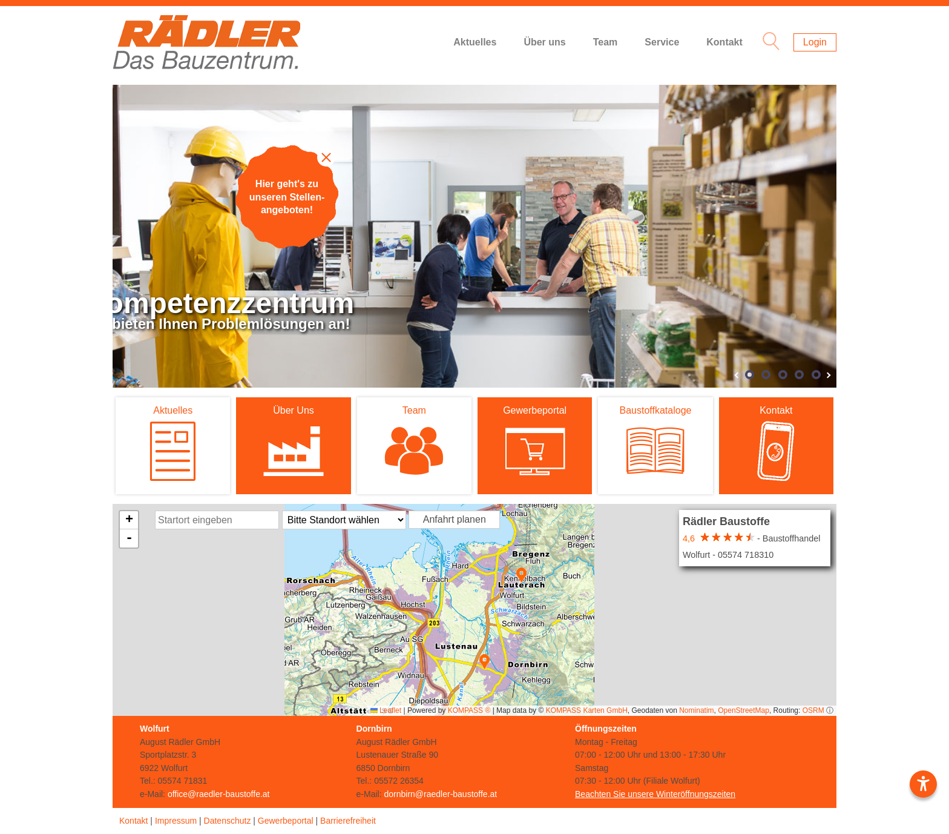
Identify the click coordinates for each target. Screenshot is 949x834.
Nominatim (696, 710)
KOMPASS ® (469, 710)
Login (815, 42)
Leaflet (385, 710)
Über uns (544, 42)
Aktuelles (474, 42)
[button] (521, 575)
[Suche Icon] (768, 42)
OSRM (813, 710)
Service (662, 42)
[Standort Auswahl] (344, 520)
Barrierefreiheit (348, 821)
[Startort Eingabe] (217, 520)
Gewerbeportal (286, 821)
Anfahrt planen (454, 519)
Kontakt (724, 42)
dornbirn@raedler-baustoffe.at (440, 794)
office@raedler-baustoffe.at (219, 794)
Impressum (176, 821)
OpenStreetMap (743, 710)
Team (605, 42)
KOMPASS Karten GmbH (587, 710)
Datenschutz (227, 821)
